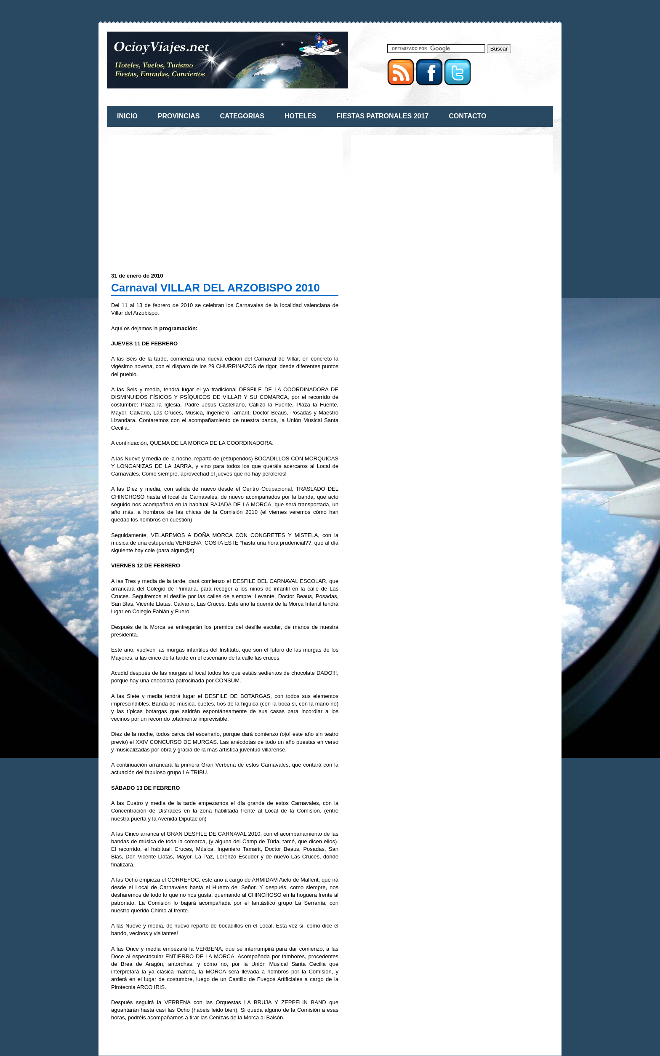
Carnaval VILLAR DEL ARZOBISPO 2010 (215, 287)
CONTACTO (467, 116)
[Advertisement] (182, 198)
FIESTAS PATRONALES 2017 (383, 116)
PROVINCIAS (179, 116)
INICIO (127, 116)
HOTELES (301, 116)
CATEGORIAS (242, 116)
